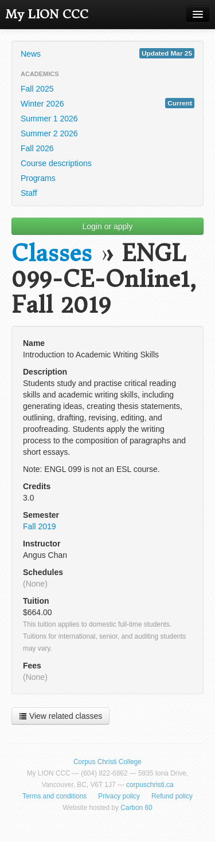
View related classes (60, 716)
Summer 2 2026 (49, 133)
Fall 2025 (37, 88)
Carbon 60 (136, 808)
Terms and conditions (54, 796)
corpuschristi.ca (150, 785)
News (107, 53)
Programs (38, 178)
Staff (29, 193)
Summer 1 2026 (49, 118)
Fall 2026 (37, 148)
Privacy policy (119, 796)
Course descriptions (56, 163)
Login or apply (108, 226)
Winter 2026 (107, 103)
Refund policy (172, 796)
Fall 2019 (39, 526)
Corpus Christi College (107, 762)
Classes (51, 253)
